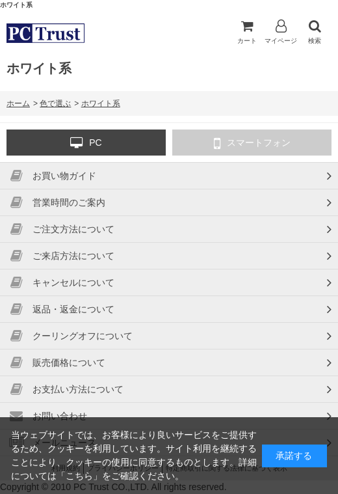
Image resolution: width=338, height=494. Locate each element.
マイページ (281, 32)
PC (85, 143)
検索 (315, 32)
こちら (79, 476)
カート (247, 32)
